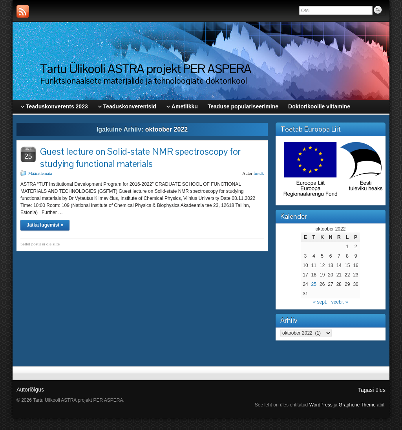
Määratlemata (40, 173)
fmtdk (259, 173)
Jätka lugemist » (45, 225)
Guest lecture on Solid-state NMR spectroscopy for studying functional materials (140, 157)
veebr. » (339, 302)
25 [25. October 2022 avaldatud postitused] (313, 284)
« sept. (320, 302)
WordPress (321, 405)
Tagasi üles (372, 390)
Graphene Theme (357, 405)
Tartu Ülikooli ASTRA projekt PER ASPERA (145, 68)
